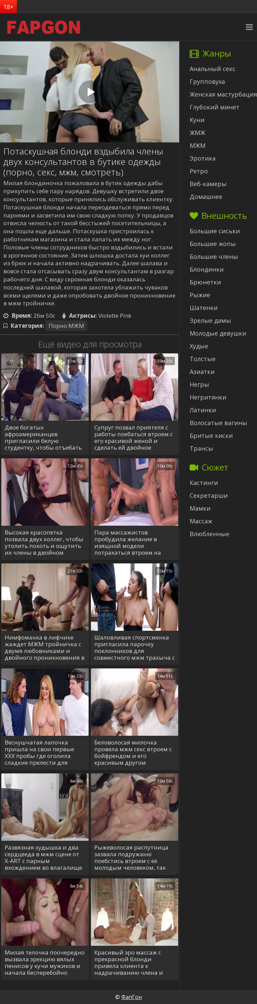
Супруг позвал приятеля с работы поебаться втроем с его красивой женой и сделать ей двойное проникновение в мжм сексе (133, 437)
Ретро (199, 171)
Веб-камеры (208, 184)
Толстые (203, 359)
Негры (199, 384)
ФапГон (131, 997)
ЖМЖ (197, 133)
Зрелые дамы (210, 320)
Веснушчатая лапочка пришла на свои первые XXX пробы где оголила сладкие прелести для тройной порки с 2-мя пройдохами (39, 752)
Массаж (201, 521)
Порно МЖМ (66, 326)
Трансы (201, 448)
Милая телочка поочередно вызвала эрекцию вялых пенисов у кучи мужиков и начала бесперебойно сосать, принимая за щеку (45, 962)
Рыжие (200, 295)
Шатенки (204, 308)
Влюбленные (209, 534)
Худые (199, 346)
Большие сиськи (215, 231)
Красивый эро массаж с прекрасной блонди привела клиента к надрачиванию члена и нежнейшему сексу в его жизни (128, 962)
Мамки (200, 508)
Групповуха (207, 81)
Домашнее (206, 197)
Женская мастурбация (223, 94)
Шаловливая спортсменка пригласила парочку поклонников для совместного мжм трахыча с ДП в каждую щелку (134, 647)
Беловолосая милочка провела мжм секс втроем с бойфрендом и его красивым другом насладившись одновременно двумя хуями (133, 752)
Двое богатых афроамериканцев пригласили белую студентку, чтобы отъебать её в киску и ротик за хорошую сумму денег (43, 437)
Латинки (203, 410)
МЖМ (197, 145)
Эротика (203, 158)
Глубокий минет (214, 107)
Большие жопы (213, 244)
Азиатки (202, 372)
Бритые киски (211, 435)
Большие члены (214, 256)
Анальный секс (212, 69)
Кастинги (204, 483)
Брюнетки (205, 282)
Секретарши (209, 495)
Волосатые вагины (218, 423)
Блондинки (207, 269)
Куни (197, 120)
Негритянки (208, 397)
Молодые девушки (218, 333)
